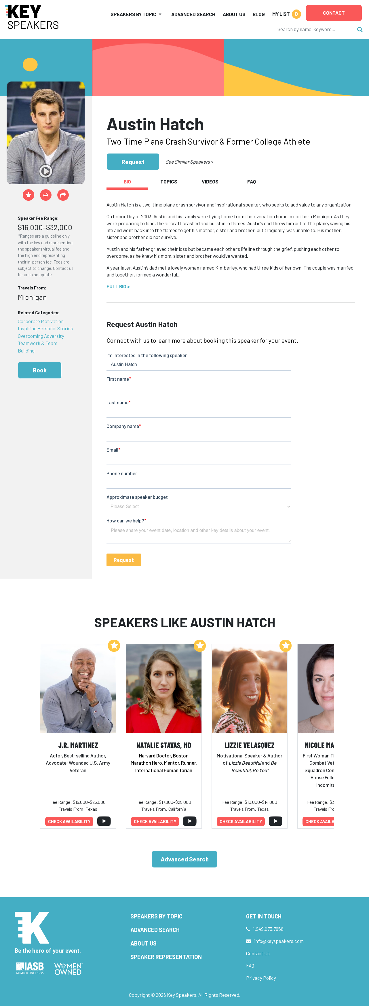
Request (132, 161)
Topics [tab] (168, 181)
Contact (334, 13)
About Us (234, 14)
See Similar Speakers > (189, 161)
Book (40, 370)
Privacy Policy (261, 978)
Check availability (69, 821)
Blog (259, 14)
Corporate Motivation (41, 321)
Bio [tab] (127, 181)
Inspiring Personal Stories (45, 328)
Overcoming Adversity (41, 336)
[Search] (314, 29)
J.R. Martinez (78, 744)
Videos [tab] (210, 181)
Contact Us (258, 953)
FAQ (250, 965)
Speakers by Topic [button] (133, 14)
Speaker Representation (166, 956)
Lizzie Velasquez (250, 744)
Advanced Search (193, 14)
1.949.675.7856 (268, 929)
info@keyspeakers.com (279, 941)
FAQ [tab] (251, 181)
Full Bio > (118, 286)
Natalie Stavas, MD (163, 744)
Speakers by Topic (156, 916)
